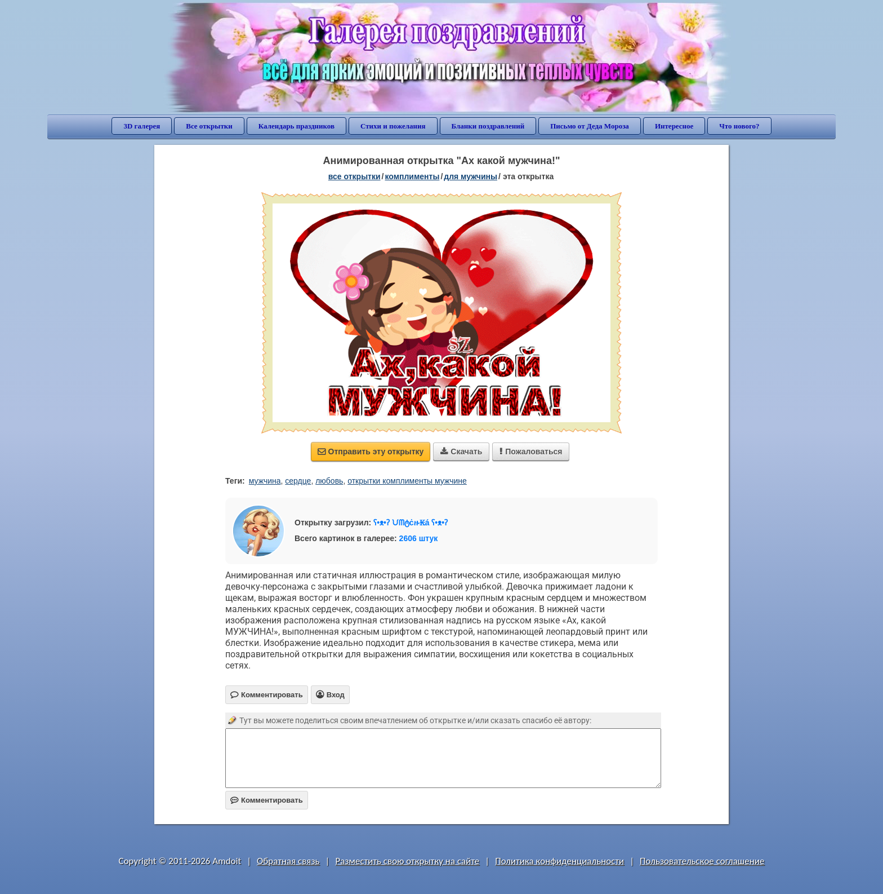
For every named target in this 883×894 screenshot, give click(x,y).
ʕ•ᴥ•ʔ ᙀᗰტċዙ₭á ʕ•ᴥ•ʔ (410, 522)
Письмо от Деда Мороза (589, 126)
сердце (298, 480)
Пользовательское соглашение (702, 861)
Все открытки (209, 126)
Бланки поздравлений (488, 126)
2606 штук (418, 538)
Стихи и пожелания (393, 126)
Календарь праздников (296, 126)
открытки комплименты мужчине (407, 480)
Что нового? (739, 126)
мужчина (265, 480)
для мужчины (470, 176)
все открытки (354, 176)
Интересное (674, 126)
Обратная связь (288, 861)
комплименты (412, 176)
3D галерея (141, 126)
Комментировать (266, 800)
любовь (329, 480)
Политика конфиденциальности (559, 861)
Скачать (461, 451)
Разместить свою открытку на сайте (407, 861)
